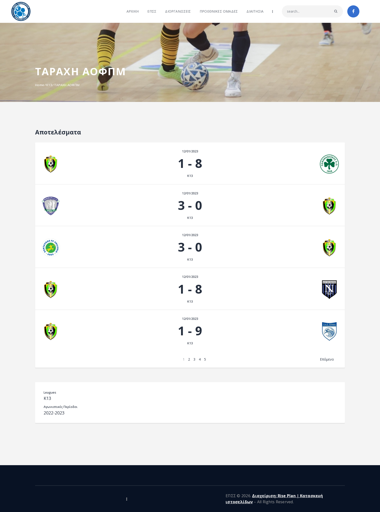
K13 (49, 85)
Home (39, 85)
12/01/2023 (190, 151)
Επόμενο (327, 359)
